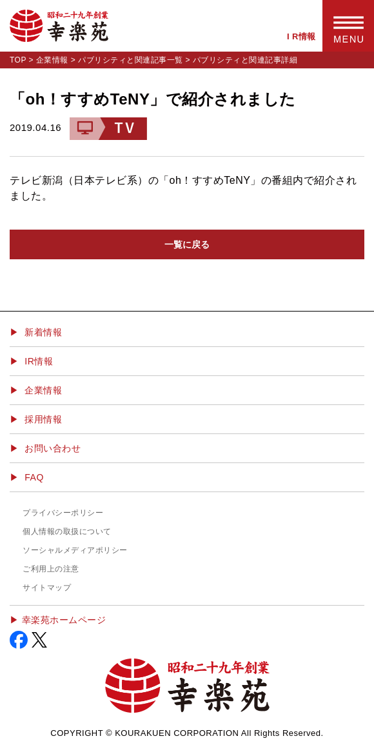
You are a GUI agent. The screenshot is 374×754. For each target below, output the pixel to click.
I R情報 (301, 36)
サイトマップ (47, 587)
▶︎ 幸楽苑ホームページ (58, 620)
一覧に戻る (187, 244)
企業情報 (52, 59)
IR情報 (39, 361)
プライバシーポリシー (63, 512)
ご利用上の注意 (51, 568)
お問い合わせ (53, 448)
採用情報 (43, 419)
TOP (18, 59)
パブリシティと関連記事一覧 (130, 59)
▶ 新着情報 (36, 332)
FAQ (34, 477)
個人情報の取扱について (67, 531)
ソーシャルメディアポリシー (75, 550)
